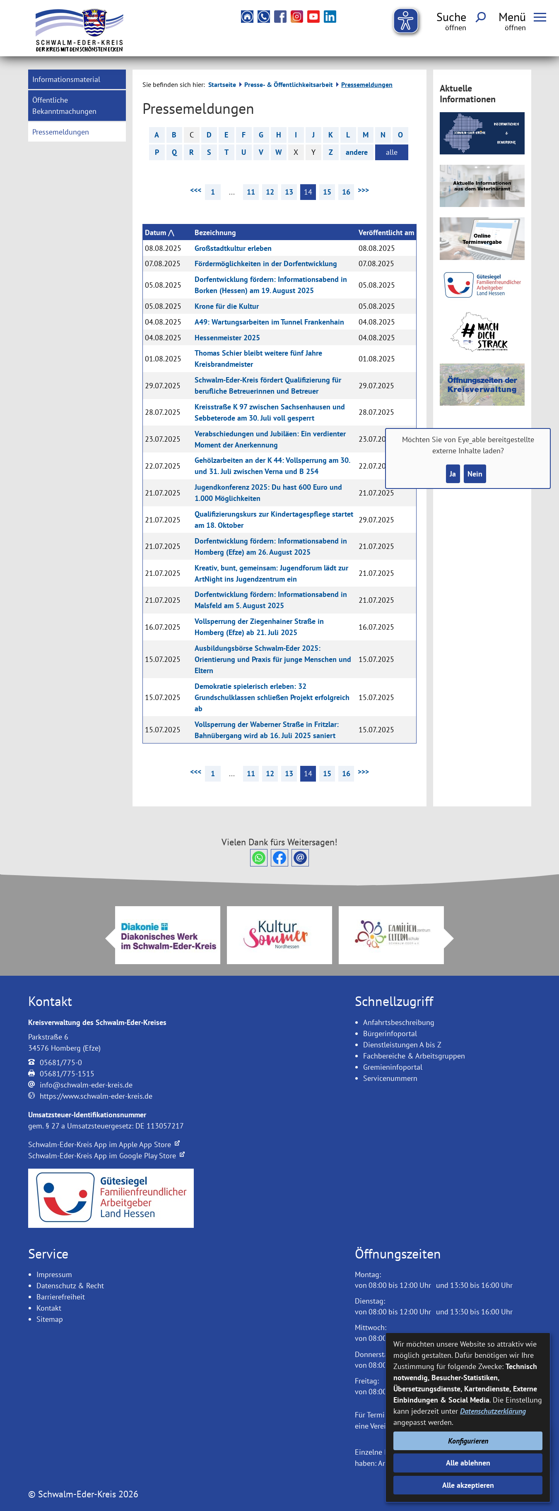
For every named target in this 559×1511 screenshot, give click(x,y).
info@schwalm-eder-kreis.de (86, 1085)
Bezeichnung (215, 232)
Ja (453, 474)
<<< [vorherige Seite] (195, 190)
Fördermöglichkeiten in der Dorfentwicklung (266, 263)
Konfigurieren (468, 1441)
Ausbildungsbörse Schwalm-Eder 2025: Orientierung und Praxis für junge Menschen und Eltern (273, 659)
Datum (155, 232)
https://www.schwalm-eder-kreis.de (96, 1096)
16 (346, 192)
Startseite (222, 84)
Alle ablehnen (468, 1463)
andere (357, 152)
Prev (105, 938)
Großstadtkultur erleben (233, 248)
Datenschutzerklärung (493, 1411)
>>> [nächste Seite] (363, 190)
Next (454, 938)
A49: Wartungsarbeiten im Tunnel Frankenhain (269, 322)
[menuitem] (77, 79)
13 (289, 192)
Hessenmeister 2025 (227, 337)
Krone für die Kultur (227, 306)
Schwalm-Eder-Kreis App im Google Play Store (106, 1155)
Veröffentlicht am (386, 232)
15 (327, 192)
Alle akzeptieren (468, 1485)
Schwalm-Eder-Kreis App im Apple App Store (104, 1144)
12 (270, 192)
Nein (474, 474)
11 (251, 192)
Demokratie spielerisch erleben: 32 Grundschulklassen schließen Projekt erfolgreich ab (272, 697)
